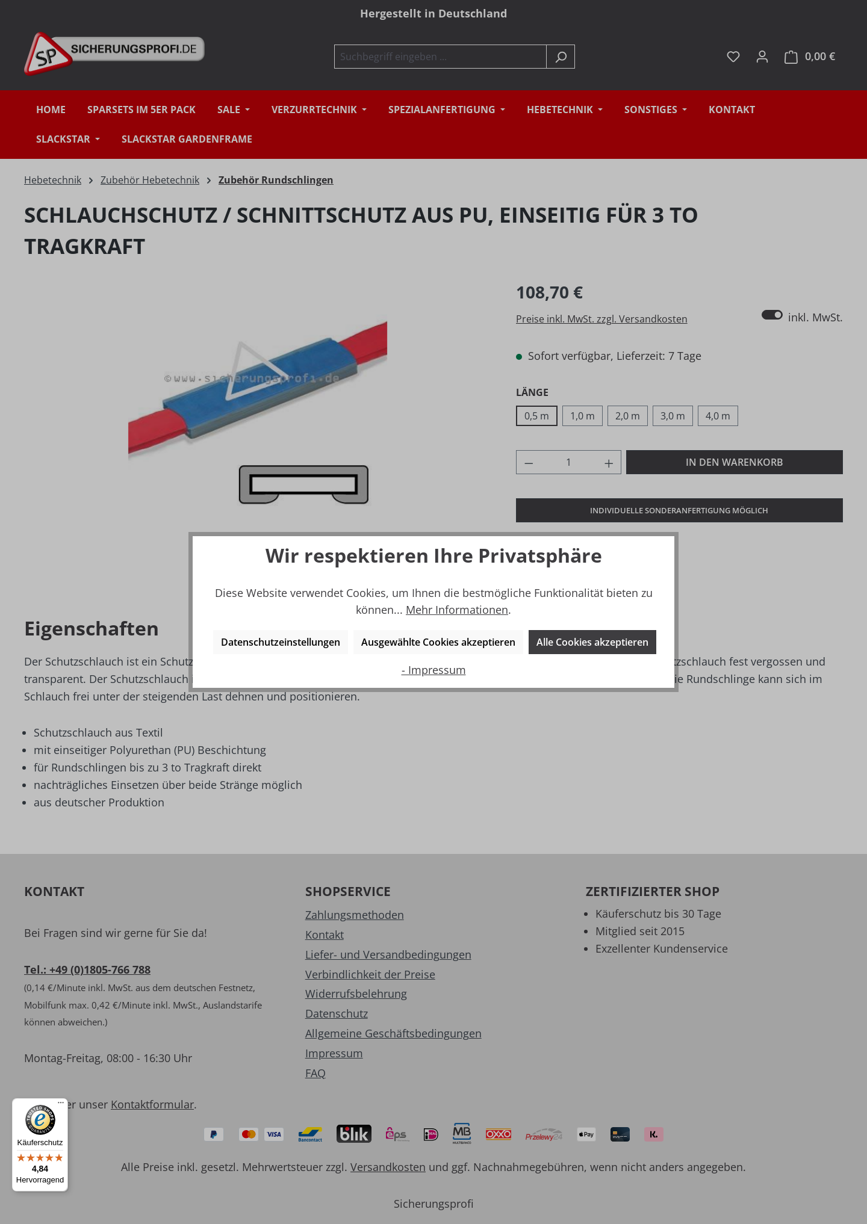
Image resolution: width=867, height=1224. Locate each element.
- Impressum (434, 670)
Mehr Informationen (457, 609)
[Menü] (61, 1105)
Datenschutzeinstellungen (280, 642)
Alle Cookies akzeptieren (592, 642)
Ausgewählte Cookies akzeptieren (438, 642)
